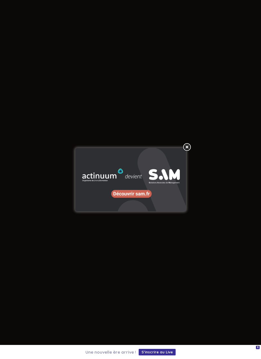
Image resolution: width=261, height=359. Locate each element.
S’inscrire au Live (157, 352)
